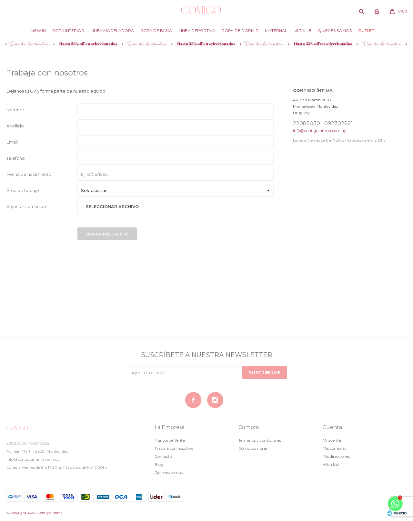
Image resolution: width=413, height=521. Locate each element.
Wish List (331, 464)
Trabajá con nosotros (174, 448)
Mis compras (334, 448)
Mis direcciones (336, 456)
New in (38, 30)
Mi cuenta (332, 440)
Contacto (163, 456)
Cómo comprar (252, 448)
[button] (361, 11)
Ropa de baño (156, 30)
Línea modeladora (112, 30)
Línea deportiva (197, 30)
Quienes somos (335, 30)
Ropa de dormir (240, 30)
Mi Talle (302, 30)
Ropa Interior (68, 30)
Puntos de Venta (170, 440)
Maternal (276, 30)
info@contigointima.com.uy (319, 130)
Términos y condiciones (259, 440)
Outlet (366, 30)
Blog (159, 464)
